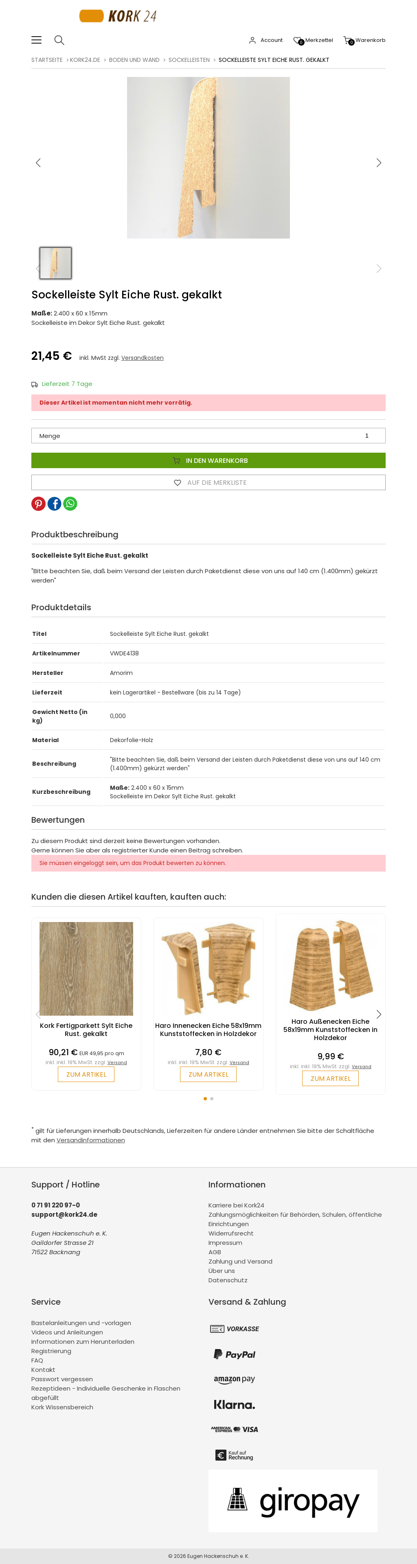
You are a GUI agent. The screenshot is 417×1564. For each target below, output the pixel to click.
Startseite (47, 60)
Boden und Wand (134, 60)
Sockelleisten (189, 60)
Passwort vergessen (62, 1379)
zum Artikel (86, 1074)
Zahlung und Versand (240, 1261)
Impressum (225, 1243)
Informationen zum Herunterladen (82, 1341)
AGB (214, 1252)
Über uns (221, 1271)
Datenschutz (228, 1280)
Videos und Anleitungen (67, 1332)
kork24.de (85, 60)
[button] (379, 162)
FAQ (37, 1360)
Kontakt (43, 1369)
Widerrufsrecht (231, 1233)
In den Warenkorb (208, 460)
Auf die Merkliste (208, 482)
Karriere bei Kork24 (236, 1205)
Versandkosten (142, 358)
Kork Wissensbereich (62, 1407)
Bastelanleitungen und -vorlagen (81, 1323)
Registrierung (51, 1351)
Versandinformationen (91, 1140)
